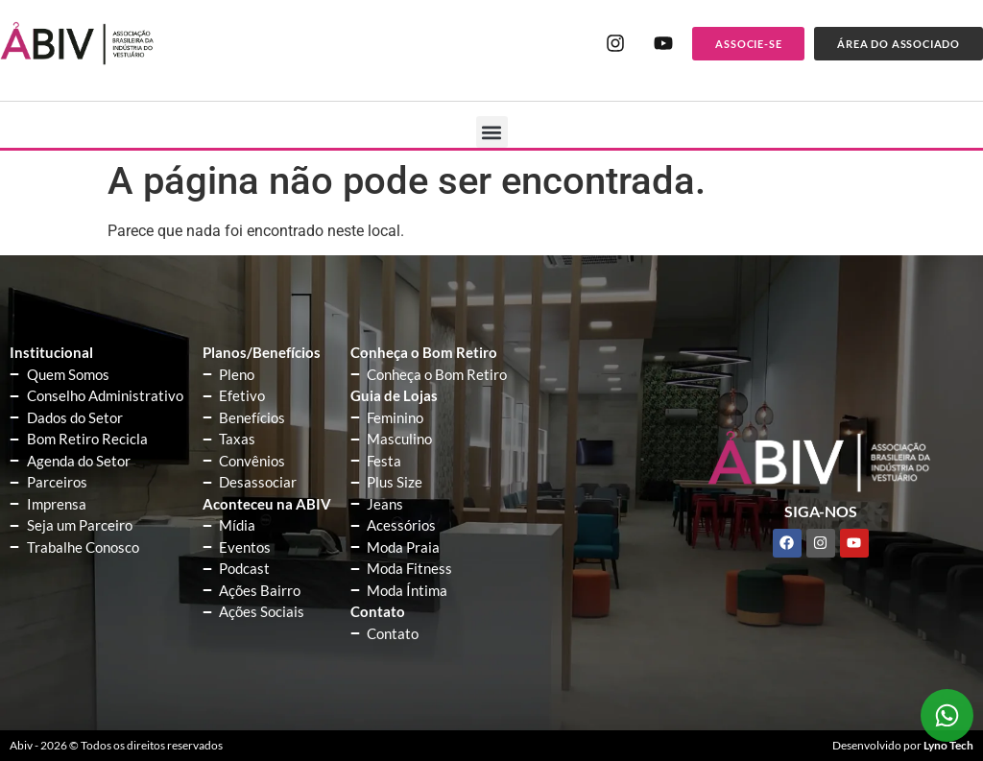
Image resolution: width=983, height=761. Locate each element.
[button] (492, 132)
